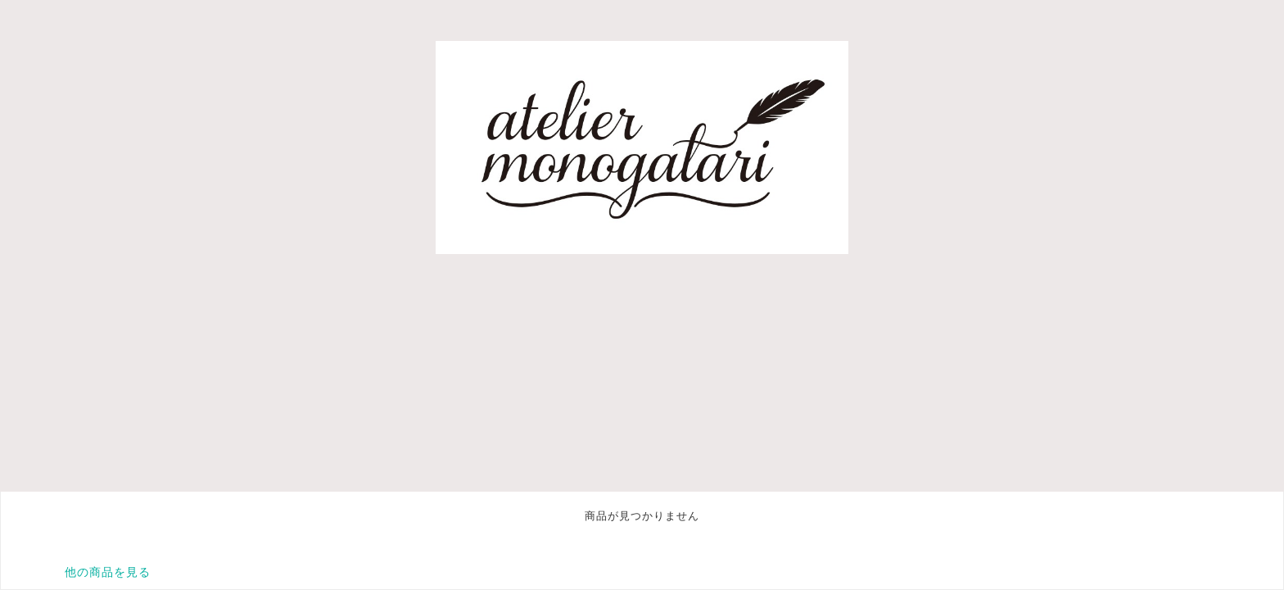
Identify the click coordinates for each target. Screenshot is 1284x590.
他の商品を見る (108, 572)
